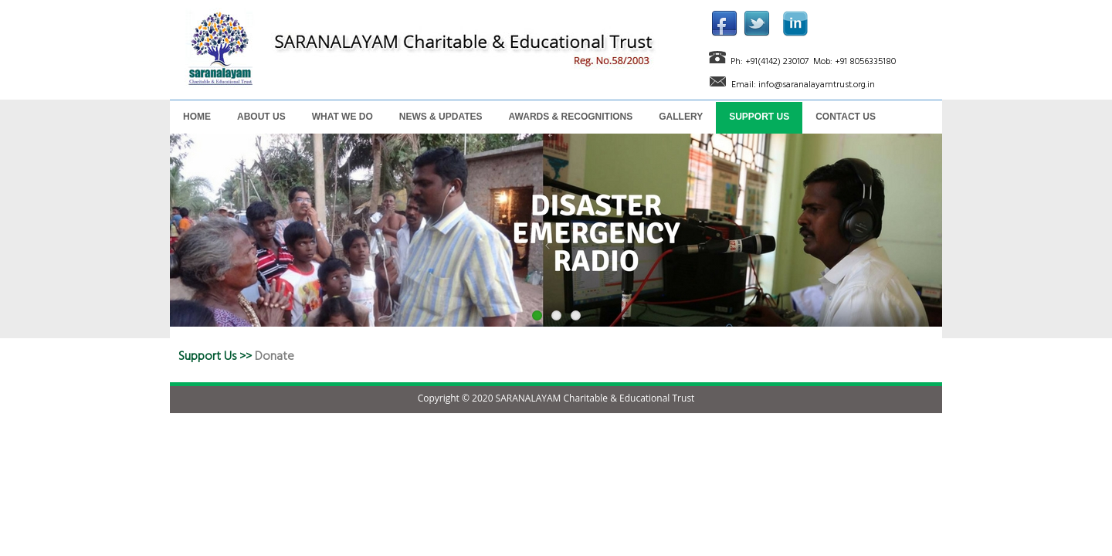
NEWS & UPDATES (441, 116)
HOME (197, 116)
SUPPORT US (759, 116)
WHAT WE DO (342, 116)
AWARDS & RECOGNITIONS (571, 116)
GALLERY (681, 116)
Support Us (207, 356)
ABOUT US (261, 116)
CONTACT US (845, 116)
